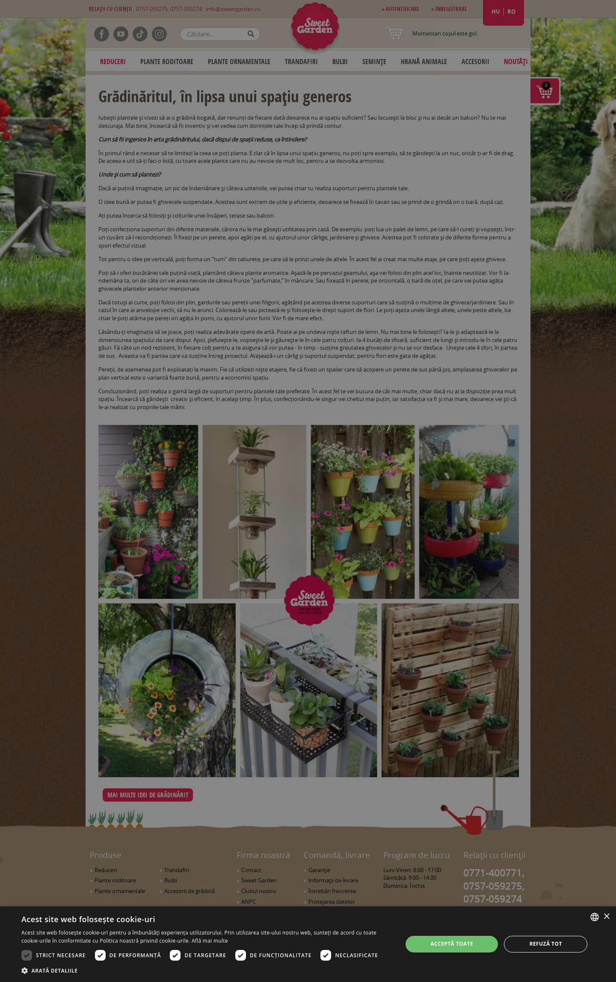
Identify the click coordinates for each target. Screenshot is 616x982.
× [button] (606, 917)
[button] (206, 970)
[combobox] (594, 917)
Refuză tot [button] (546, 943)
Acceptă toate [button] (451, 943)
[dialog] (308, 944)
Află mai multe (210, 940)
